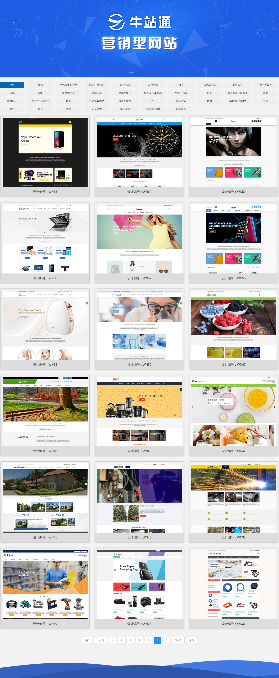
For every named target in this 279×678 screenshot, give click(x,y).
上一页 (100, 641)
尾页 (191, 641)
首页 (87, 641)
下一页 (178, 641)
